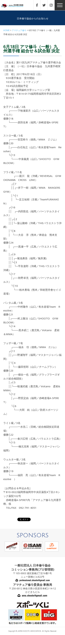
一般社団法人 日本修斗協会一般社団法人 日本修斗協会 (15, 6)
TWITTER (46, 5)
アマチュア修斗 (19, 30)
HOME (6, 30)
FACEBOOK (38, 5)
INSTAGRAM (53, 5)
